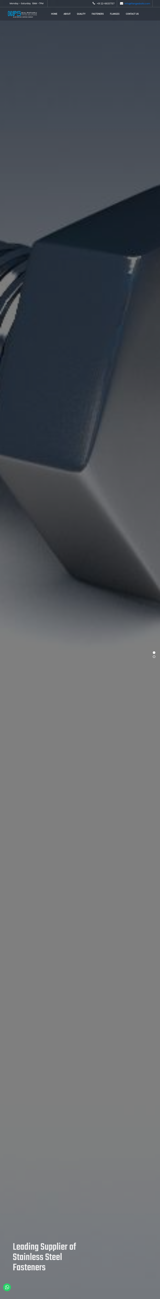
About (67, 14)
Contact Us (132, 14)
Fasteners (98, 14)
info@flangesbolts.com (137, 3)
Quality (81, 14)
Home (54, 14)
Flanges (115, 14)
